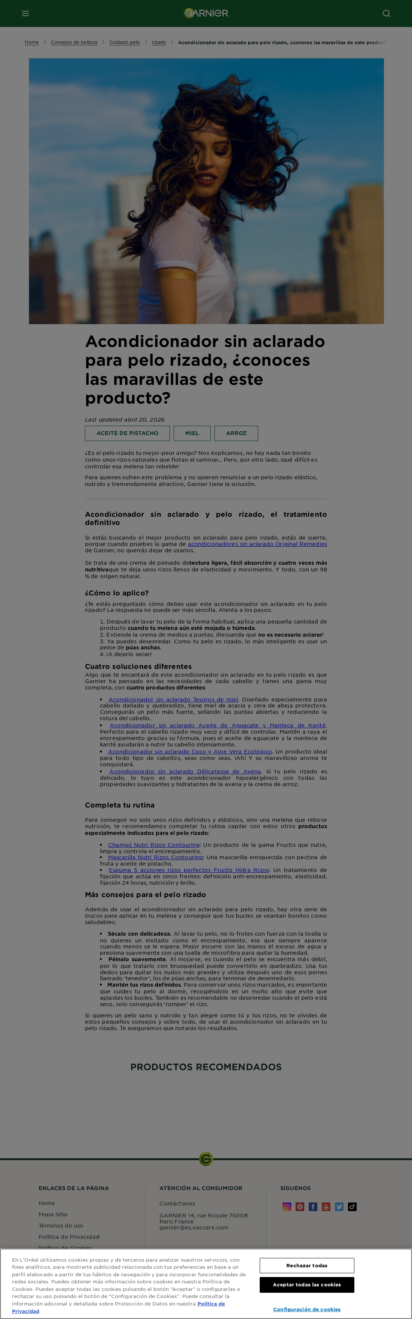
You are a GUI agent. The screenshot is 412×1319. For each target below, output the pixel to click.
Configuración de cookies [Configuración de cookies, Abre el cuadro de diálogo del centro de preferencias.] (307, 1309)
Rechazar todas (306, 1265)
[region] (206, 1284)
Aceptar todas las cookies (307, 1285)
